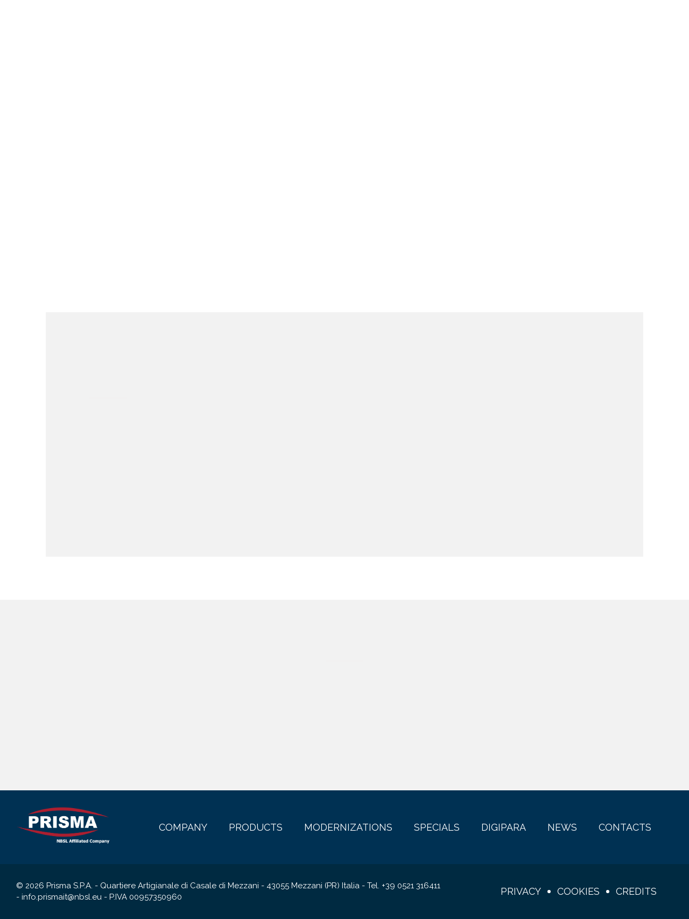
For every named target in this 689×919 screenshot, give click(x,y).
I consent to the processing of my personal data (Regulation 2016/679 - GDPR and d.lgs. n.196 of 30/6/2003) (257, 745)
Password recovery (270, 494)
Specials (337, 22)
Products (192, 22)
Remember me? (139, 477)
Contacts (492, 22)
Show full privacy (148, 762)
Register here (164, 507)
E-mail (107, 691)
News (440, 22)
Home (322, 172)
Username (111, 428)
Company (133, 22)
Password (381, 428)
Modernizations (267, 22)
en (573, 22)
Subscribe (544, 753)
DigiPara (391, 22)
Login (627, 22)
